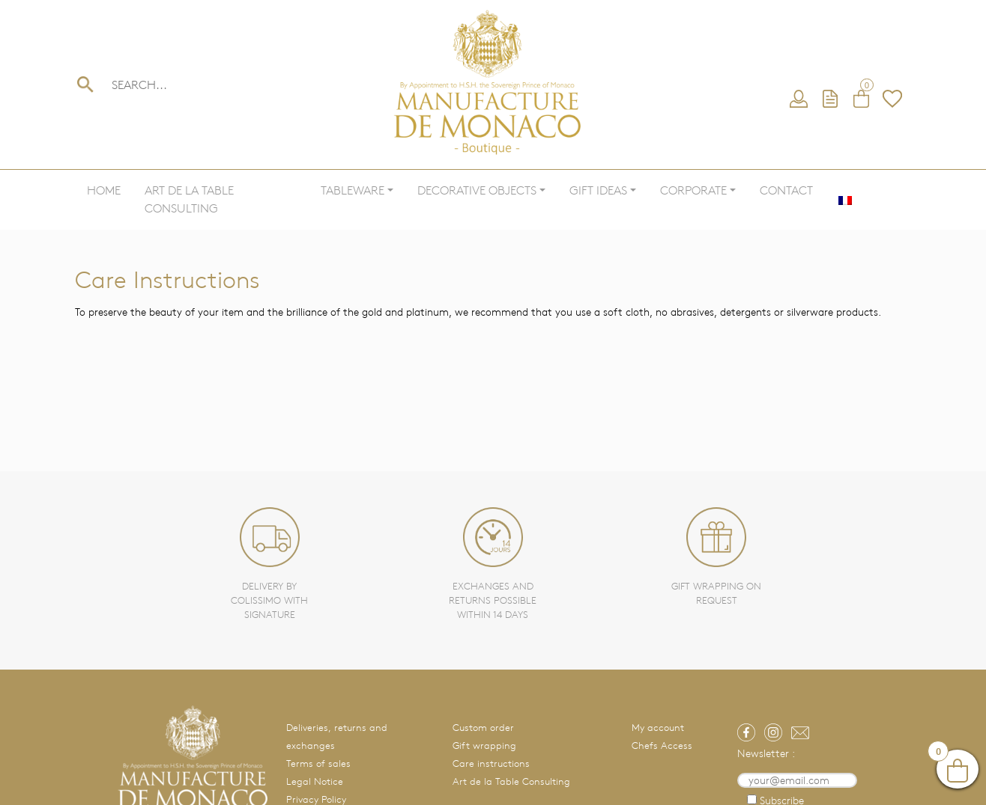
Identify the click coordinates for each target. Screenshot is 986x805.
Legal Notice (314, 781)
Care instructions (491, 763)
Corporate (693, 190)
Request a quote (830, 99)
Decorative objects (476, 190)
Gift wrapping (484, 745)
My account (799, 99)
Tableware (352, 190)
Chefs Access (662, 745)
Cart (861, 99)
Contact (786, 190)
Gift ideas (598, 190)
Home (104, 190)
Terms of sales (318, 763)
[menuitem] (845, 200)
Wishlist (892, 99)
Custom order (483, 727)
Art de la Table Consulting (189, 199)
